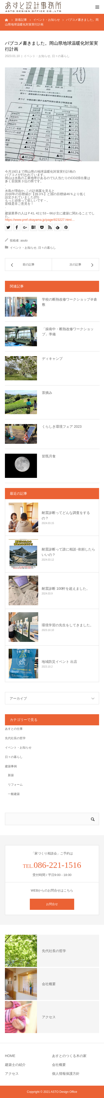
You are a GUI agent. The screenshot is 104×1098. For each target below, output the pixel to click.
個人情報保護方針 (66, 1074)
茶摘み (47, 393)
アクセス (12, 1074)
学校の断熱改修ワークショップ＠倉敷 (69, 301)
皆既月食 (49, 456)
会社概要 (59, 1065)
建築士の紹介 (15, 1065)
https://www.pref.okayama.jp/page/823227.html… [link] (40, 220)
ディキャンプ (52, 359)
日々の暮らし (61, 56)
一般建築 (12, 794)
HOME (10, 1056)
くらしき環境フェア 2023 (62, 426)
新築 (9, 775)
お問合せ (52, 904)
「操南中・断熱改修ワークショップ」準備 (68, 331)
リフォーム (14, 784)
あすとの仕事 (14, 729)
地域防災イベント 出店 (59, 662)
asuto (24, 240)
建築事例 (11, 766)
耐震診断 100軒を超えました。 (66, 588)
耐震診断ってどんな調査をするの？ (66, 515)
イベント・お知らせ (37, 56)
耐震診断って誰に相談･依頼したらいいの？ (68, 552)
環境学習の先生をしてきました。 (67, 625)
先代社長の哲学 (15, 738)
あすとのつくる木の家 (69, 1056)
